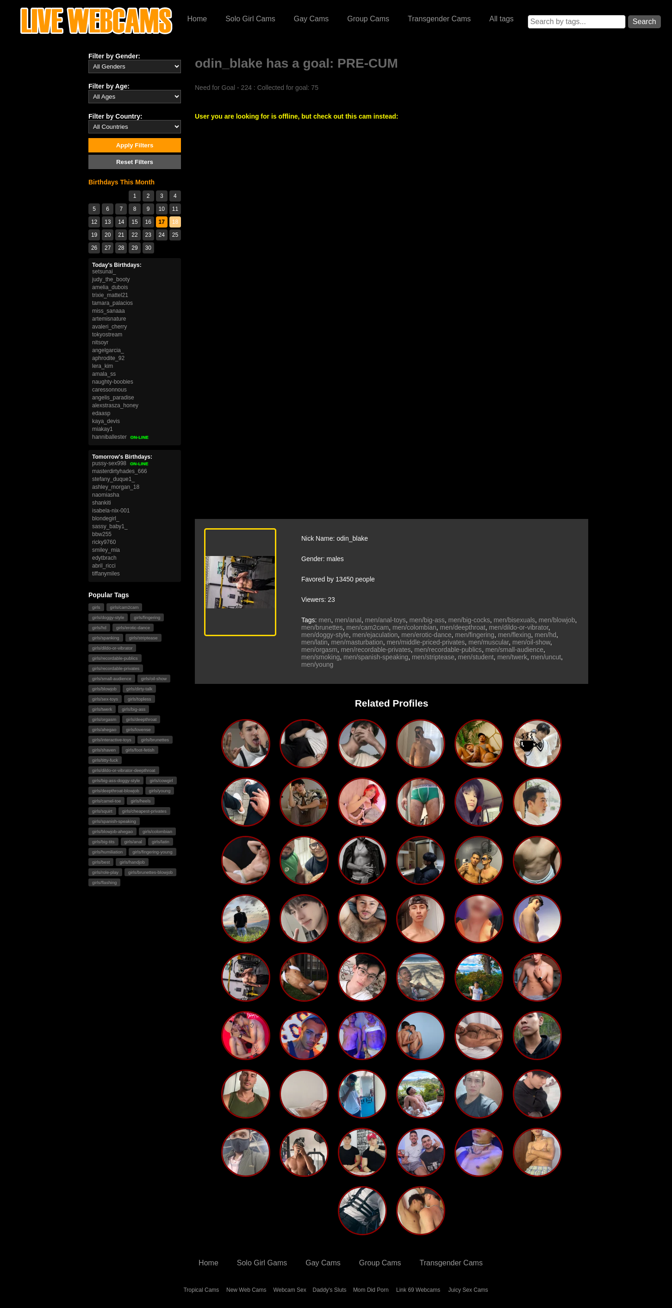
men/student (476, 657)
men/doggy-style (325, 634)
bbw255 (102, 534)
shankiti (101, 502)
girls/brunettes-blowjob (150, 872)
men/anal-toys (385, 620)
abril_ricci (104, 565)
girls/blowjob (104, 688)
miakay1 (102, 429)
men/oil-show (531, 642)
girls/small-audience (111, 678)
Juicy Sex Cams (468, 1290)
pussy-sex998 (120, 463)
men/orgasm (319, 649)
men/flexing (514, 634)
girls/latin (160, 841)
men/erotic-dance (426, 634)
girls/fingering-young (152, 851)
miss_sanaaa (108, 311)
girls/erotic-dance (133, 627)
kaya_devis (106, 421)
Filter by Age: (109, 86)
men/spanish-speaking (375, 657)
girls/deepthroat (141, 719)
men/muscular (488, 642)
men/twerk (512, 657)
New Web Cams (246, 1290)
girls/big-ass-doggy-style (116, 780)
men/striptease (433, 657)
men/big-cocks (469, 620)
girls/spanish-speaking (114, 821)
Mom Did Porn (371, 1290)
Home (197, 19)
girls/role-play (105, 872)
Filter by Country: (115, 116)
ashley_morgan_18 (115, 487)
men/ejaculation (375, 634)
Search (644, 21)
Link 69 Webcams (418, 1290)
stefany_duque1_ (113, 479)
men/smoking (320, 657)
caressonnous (109, 389)
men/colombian (414, 627)
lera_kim (102, 366)
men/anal (348, 620)
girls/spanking (105, 637)
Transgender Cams (439, 19)
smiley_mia (106, 550)
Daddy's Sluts (330, 1290)
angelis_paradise (113, 397)
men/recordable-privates (376, 649)
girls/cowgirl (161, 780)
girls (96, 607)
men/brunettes (322, 627)
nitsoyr (100, 342)
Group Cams (368, 19)
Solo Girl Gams (262, 1263)
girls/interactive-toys (111, 739)
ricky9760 (104, 542)
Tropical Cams (201, 1290)
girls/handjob (131, 862)
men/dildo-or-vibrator (518, 627)
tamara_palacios (112, 303)
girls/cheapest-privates (144, 811)
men (324, 620)
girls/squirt (102, 811)
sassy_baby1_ (110, 526)
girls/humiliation (107, 851)
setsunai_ (104, 271)
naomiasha (105, 495)
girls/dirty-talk (139, 688)
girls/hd (99, 627)
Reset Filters (134, 161)
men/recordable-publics (448, 649)
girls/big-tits (103, 841)
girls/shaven (104, 749)
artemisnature (109, 319)
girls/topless (139, 698)
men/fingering (474, 634)
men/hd (545, 634)
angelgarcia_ (108, 350)
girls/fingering (147, 617)
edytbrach (104, 558)
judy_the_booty (111, 279)
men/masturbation (357, 642)
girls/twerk (102, 709)
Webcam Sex (290, 1290)
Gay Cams (311, 19)
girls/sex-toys (105, 698)
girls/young (159, 790)
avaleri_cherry (109, 326)
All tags (501, 19)
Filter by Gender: (114, 56)
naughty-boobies (112, 382)
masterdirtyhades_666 (119, 471)
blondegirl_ (105, 518)
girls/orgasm (104, 719)
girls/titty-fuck (105, 760)
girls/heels (140, 800)
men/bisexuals (514, 620)
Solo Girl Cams (250, 19)
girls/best (101, 862)
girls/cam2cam (124, 607)
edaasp (101, 413)
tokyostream (107, 334)
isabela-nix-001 (111, 510)
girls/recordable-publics (115, 658)
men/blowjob (557, 620)
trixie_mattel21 (110, 295)
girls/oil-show (154, 678)
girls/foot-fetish (139, 749)
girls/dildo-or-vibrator (112, 648)
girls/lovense (138, 729)
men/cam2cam (367, 627)
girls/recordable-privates (115, 668)
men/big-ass (426, 620)
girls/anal (133, 841)
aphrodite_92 (108, 358)
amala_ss (104, 374)
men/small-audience (514, 649)
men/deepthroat (462, 627)
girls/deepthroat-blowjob (115, 790)
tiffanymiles (106, 573)
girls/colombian (157, 831)
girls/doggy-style (108, 617)
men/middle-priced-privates (425, 642)
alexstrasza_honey (115, 405)
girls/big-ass (133, 709)
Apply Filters (135, 145)
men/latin (314, 642)
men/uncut (546, 657)
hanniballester (120, 437)
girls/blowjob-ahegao (112, 831)
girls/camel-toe (106, 800)
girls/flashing (104, 882)
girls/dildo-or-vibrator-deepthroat (124, 770)
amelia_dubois (110, 287)
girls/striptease (143, 637)
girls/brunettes (155, 739)
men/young (317, 664)
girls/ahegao (104, 729)
